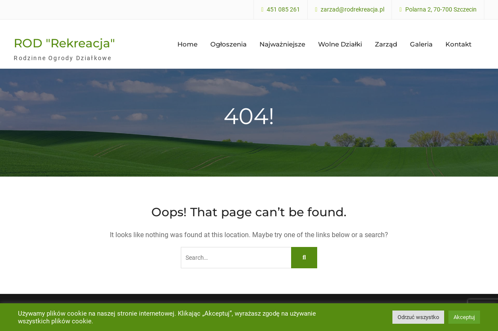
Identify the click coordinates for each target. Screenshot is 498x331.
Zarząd (386, 43)
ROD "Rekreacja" (64, 42)
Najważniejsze (282, 43)
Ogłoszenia (228, 43)
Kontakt (458, 43)
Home (187, 43)
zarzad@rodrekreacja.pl (352, 9)
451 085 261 (283, 9)
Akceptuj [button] (464, 317)
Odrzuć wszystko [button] (418, 317)
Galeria (421, 43)
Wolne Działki (340, 43)
